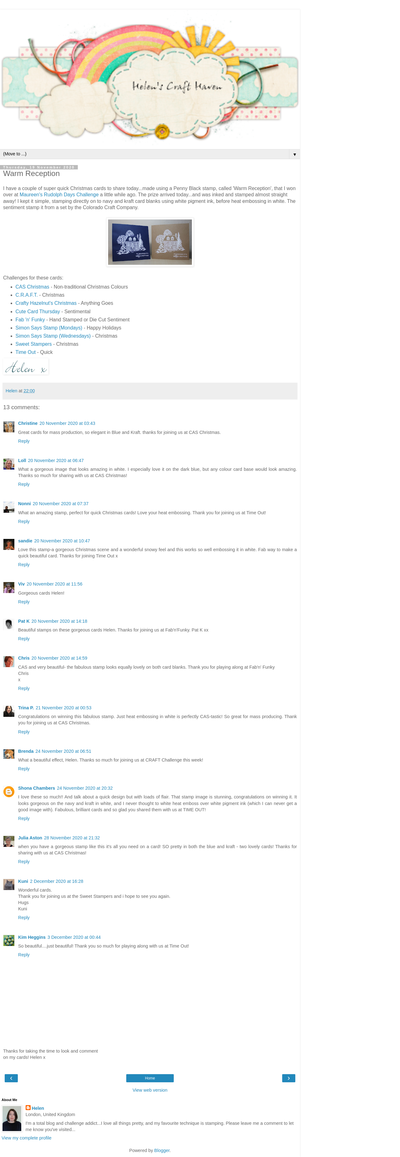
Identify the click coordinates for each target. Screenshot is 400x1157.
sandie (25, 540)
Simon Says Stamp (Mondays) (49, 327)
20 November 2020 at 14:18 (59, 621)
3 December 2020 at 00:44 (74, 937)
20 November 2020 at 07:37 (60, 503)
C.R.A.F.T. (27, 295)
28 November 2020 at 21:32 (72, 837)
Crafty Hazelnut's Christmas (46, 303)
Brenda (26, 751)
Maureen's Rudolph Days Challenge (59, 194)
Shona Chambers (36, 788)
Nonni (24, 503)
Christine (28, 423)
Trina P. (26, 707)
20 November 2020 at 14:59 (59, 658)
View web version (150, 1090)
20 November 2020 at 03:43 (67, 423)
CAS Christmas (32, 286)
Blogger (162, 1150)
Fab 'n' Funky (30, 319)
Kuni (23, 881)
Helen (38, 1108)
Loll (22, 460)
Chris (24, 658)
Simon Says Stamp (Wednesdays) (53, 336)
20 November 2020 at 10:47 (62, 540)
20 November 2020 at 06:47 (56, 460)
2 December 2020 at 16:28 (56, 881)
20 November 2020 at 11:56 (54, 583)
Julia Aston (30, 837)
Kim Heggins (32, 937)
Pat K (24, 621)
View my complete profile (27, 1137)
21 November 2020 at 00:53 (63, 707)
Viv (21, 583)
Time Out (26, 352)
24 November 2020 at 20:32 (84, 788)
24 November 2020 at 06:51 (63, 751)
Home (150, 1078)
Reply (24, 441)
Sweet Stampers (34, 344)
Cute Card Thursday (38, 311)
